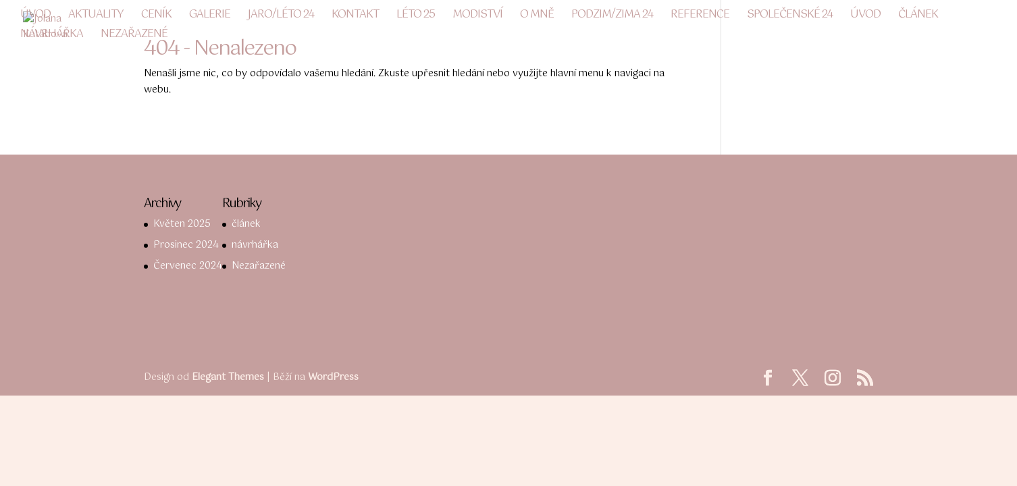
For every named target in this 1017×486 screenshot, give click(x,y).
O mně (537, 17)
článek (918, 17)
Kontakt (355, 17)
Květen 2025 (182, 224)
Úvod (35, 17)
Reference (700, 17)
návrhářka (51, 36)
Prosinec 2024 (186, 245)
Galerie (209, 17)
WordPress (333, 377)
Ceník (156, 17)
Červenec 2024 (187, 266)
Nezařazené (134, 36)
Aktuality (96, 17)
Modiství (477, 17)
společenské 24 (790, 17)
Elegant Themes (228, 377)
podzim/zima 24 (612, 17)
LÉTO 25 (415, 17)
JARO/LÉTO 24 (281, 17)
